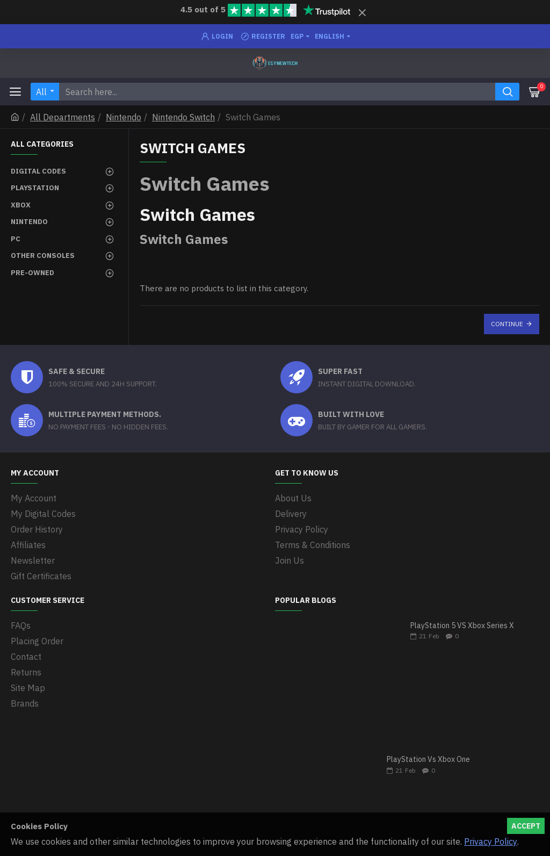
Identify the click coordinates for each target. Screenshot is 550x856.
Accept (525, 826)
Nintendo (123, 117)
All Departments (62, 117)
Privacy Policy (490, 841)
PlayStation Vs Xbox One (428, 760)
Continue (507, 324)
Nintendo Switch (183, 117)
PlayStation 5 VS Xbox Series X (462, 626)
